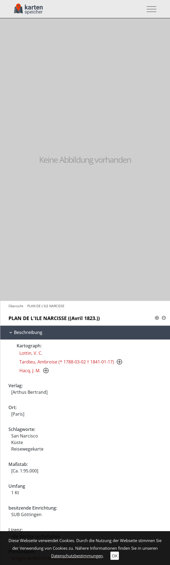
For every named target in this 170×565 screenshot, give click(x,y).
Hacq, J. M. (29, 371)
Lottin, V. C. (30, 353)
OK (115, 555)
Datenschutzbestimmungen (77, 555)
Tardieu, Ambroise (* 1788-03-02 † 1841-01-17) (66, 362)
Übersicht (15, 306)
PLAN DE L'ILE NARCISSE (46, 306)
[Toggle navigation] (149, 9)
